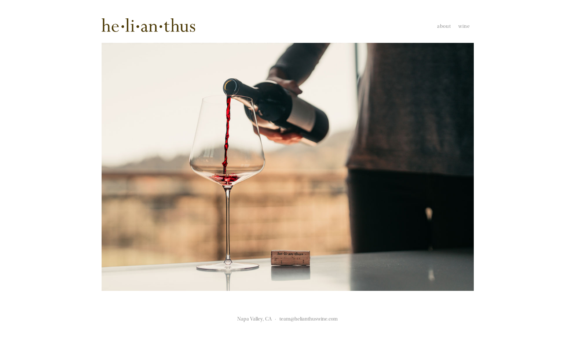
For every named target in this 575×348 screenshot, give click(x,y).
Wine (464, 26)
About (444, 26)
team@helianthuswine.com (308, 319)
